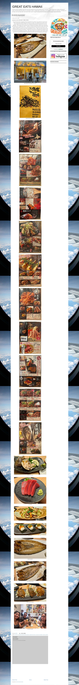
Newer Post (14, 679)
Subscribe (58, 46)
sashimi (44, 634)
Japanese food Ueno (32, 634)
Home (30, 679)
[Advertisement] (30, 671)
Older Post (46, 679)
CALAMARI (19, 634)
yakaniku (46, 634)
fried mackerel (27, 634)
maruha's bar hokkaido (39, 634)
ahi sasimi (16, 634)
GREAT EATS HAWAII (27, 6)
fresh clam (23, 634)
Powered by (58, 49)
